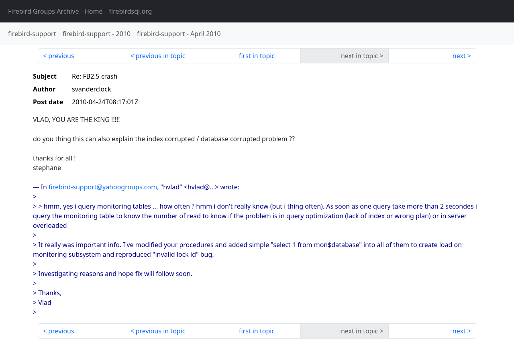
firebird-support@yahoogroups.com (103, 187)
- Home (55, 11)
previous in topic (161, 55)
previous (61, 55)
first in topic (257, 55)
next (459, 55)
